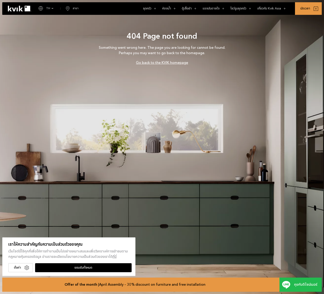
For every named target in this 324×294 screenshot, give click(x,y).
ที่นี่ (114, 257)
